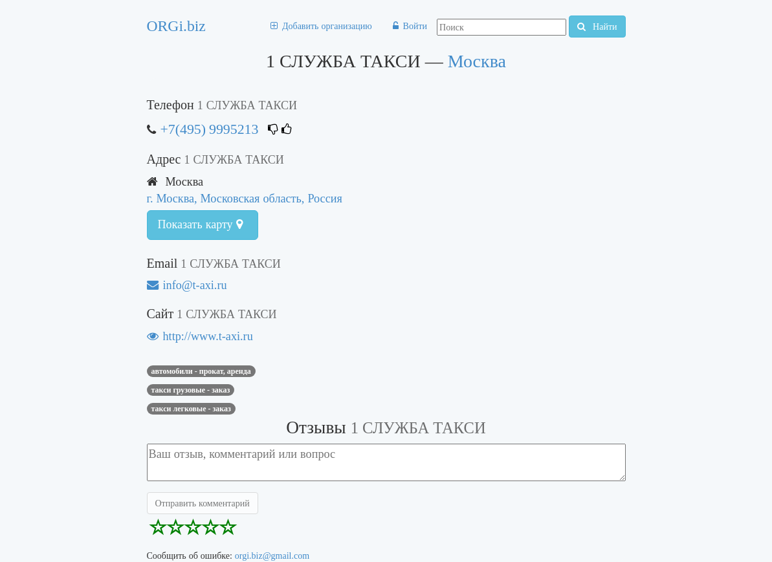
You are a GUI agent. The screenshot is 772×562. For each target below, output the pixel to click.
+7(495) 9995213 (209, 129)
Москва (477, 61)
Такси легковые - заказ (191, 409)
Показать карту (200, 224)
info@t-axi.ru (187, 285)
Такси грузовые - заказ (190, 390)
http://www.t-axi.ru (200, 336)
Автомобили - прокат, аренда (201, 371)
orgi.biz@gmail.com (272, 555)
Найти (597, 26)
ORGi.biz (176, 26)
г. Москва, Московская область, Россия (244, 198)
